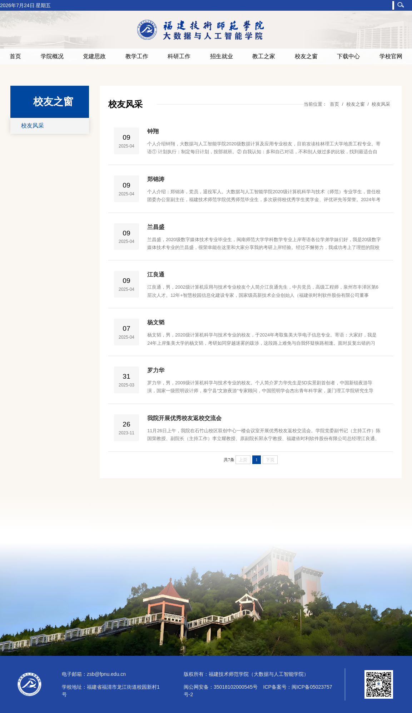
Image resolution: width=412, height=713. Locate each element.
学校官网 (390, 56)
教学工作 (136, 56)
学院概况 (52, 56)
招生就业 (221, 56)
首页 (15, 56)
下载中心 (348, 56)
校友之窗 (306, 56)
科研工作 (179, 56)
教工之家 (263, 56)
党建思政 (94, 56)
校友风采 (32, 126)
